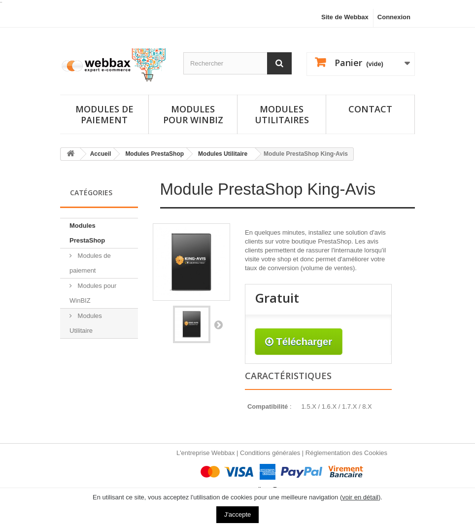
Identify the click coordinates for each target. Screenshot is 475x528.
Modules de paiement (104, 114)
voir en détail (360, 497)
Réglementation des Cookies (346, 453)
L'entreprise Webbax (205, 453)
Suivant (218, 324)
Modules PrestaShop (87, 233)
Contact (370, 109)
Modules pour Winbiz (193, 114)
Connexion (393, 17)
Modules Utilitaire (85, 323)
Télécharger (298, 341)
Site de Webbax (345, 17)
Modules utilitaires (282, 114)
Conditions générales (270, 453)
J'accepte (237, 514)
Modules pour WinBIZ (92, 293)
